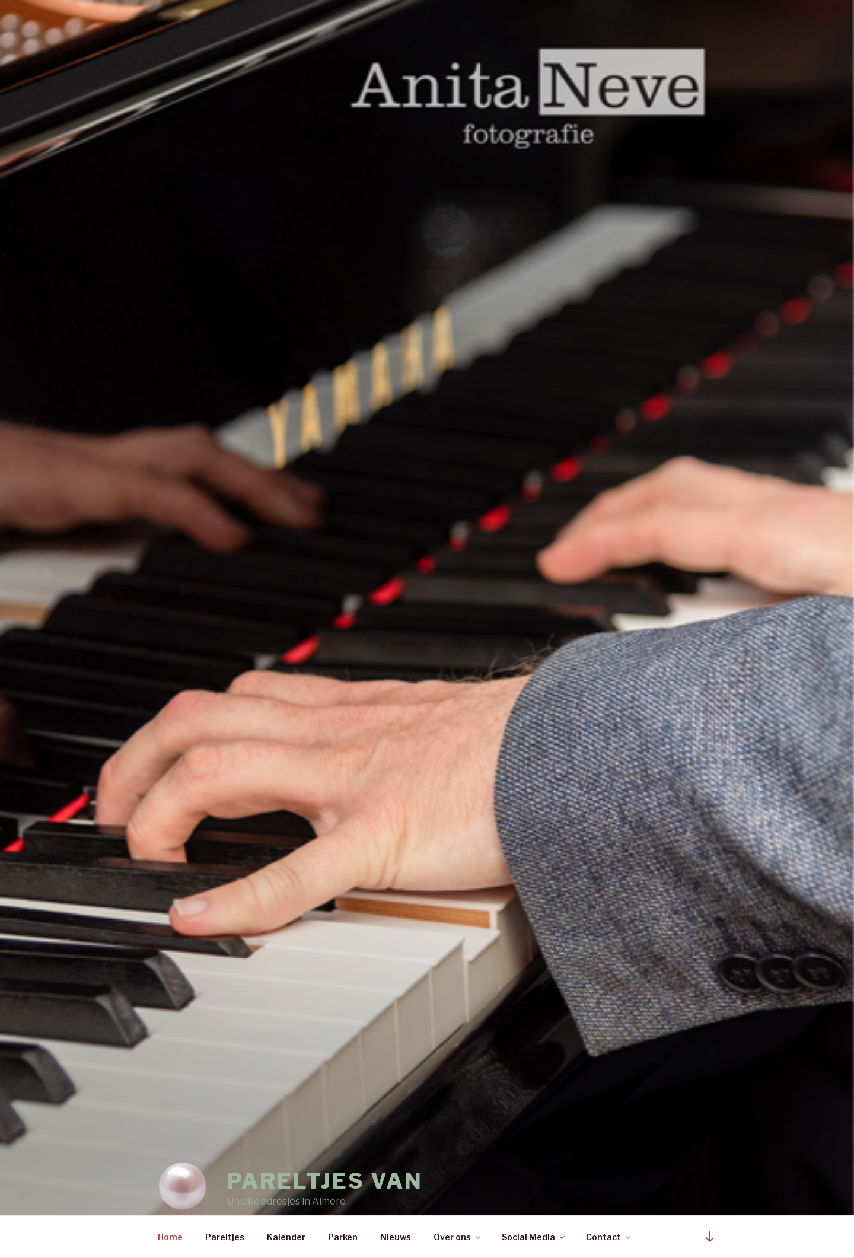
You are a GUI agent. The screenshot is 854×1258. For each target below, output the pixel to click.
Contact (609, 1237)
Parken (343, 1237)
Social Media (534, 1237)
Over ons (458, 1237)
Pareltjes (224, 1237)
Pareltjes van (324, 1155)
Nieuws (395, 1237)
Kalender (286, 1237)
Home (170, 1237)
